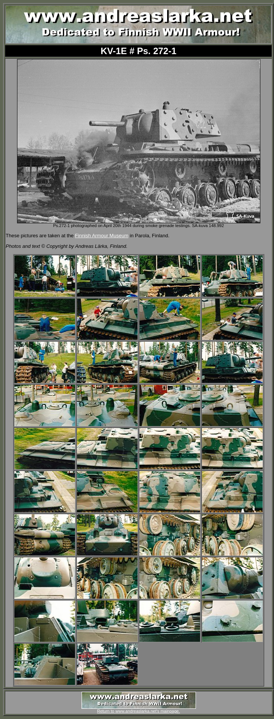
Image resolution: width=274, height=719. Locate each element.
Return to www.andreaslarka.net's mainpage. (138, 709)
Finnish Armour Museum (101, 235)
